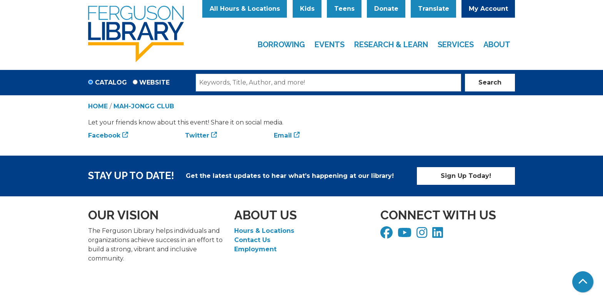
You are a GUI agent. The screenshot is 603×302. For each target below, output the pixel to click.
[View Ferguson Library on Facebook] (387, 235)
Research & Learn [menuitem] (391, 44)
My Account (488, 8)
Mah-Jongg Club (143, 106)
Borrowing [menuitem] (281, 44)
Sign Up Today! (466, 175)
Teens (344, 8)
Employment (255, 249)
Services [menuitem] (456, 44)
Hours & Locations (264, 230)
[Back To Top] (582, 281)
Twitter (197, 135)
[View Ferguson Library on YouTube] (405, 235)
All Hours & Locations (245, 8)
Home (98, 106)
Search (489, 82)
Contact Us (252, 240)
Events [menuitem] (330, 44)
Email (283, 135)
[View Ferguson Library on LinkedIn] (438, 235)
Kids (307, 8)
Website (154, 82)
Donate (386, 8)
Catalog (111, 82)
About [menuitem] (496, 44)
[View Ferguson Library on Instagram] (422, 235)
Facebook (104, 135)
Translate (433, 8)
